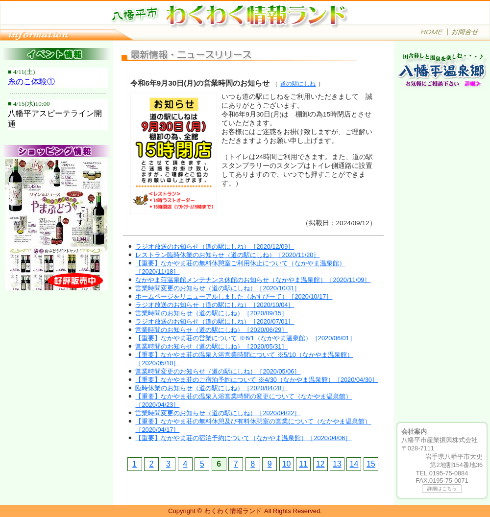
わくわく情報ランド (233, 511)
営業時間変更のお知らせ (217, 288)
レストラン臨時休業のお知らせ (227, 254)
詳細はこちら (442, 488)
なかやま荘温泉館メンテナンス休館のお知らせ (252, 279)
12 (320, 464)
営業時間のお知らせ (211, 313)
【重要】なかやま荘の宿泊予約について (243, 438)
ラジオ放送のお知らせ (214, 246)
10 (286, 464)
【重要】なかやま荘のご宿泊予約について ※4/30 (256, 379)
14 (354, 464)
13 (337, 464)
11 (303, 464)
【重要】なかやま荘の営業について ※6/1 (245, 338)
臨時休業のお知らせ (211, 388)
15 (371, 464)
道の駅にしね (298, 83)
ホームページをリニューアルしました (233, 296)
